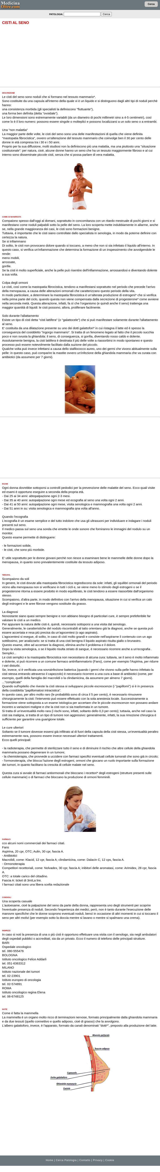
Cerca (151, 4)
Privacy (97, 1160)
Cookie (109, 1160)
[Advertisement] (80, 56)
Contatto (84, 1160)
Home (49, 1160)
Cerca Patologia (66, 1160)
